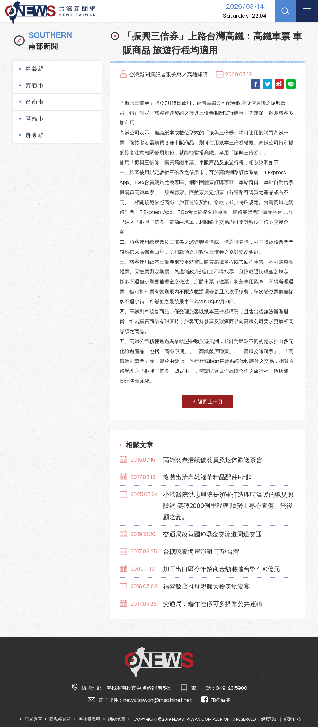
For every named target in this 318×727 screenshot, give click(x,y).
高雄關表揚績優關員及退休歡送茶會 (212, 459)
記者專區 (33, 719)
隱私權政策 (60, 719)
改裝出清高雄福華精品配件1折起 (207, 477)
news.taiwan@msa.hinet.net (157, 700)
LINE (291, 84)
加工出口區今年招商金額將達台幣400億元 (221, 569)
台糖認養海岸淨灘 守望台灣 (201, 551)
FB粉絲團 (216, 700)
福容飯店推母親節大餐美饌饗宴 (206, 586)
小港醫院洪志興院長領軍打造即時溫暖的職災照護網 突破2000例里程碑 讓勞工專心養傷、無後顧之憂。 (228, 505)
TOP (304, 704)
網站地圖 (116, 719)
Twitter (267, 84)
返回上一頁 (210, 401)
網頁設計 (270, 719)
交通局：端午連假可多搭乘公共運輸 (212, 603)
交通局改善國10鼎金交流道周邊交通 (212, 534)
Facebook (255, 84)
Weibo (279, 84)
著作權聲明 (89, 719)
